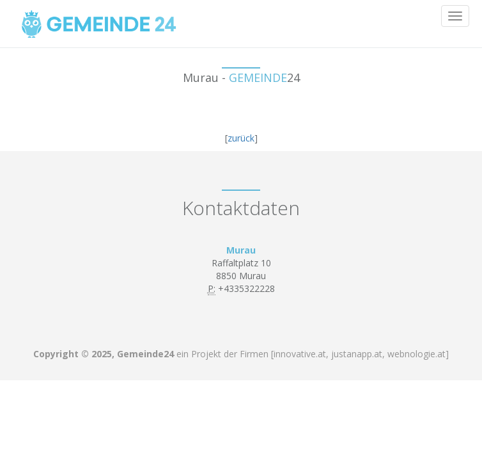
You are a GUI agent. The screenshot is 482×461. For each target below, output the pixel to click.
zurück (241, 138)
